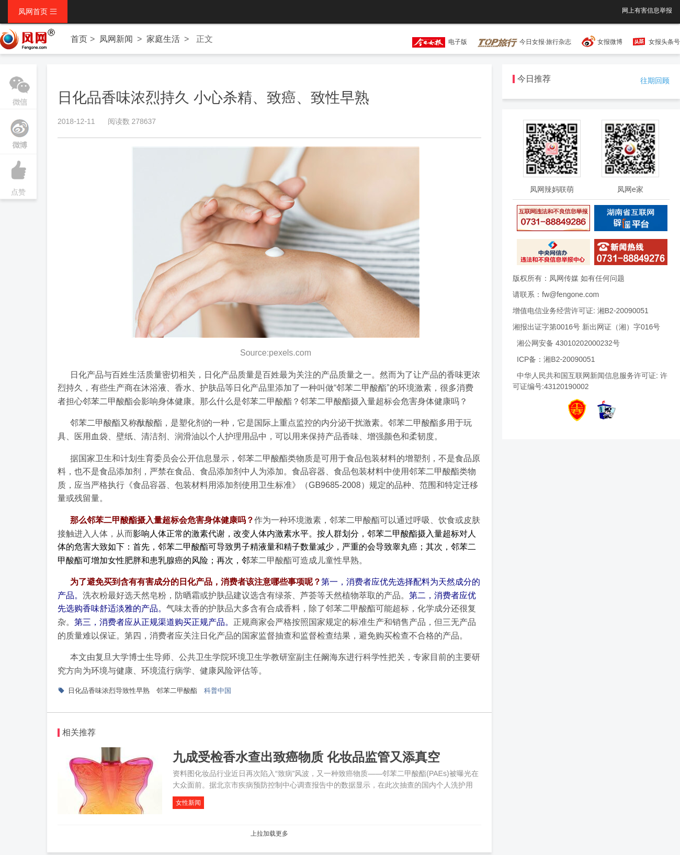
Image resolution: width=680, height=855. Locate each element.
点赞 (18, 175)
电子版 (435, 41)
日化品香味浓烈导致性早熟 (109, 690)
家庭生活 (163, 39)
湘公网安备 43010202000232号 (568, 343)
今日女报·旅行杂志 (524, 41)
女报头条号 (664, 41)
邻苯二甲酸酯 (176, 690)
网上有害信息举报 (647, 10)
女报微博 (609, 41)
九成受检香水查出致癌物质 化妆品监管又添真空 (306, 757)
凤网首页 (37, 11)
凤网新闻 (116, 39)
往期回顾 (655, 80)
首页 (79, 39)
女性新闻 (188, 802)
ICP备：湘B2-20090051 (556, 359)
